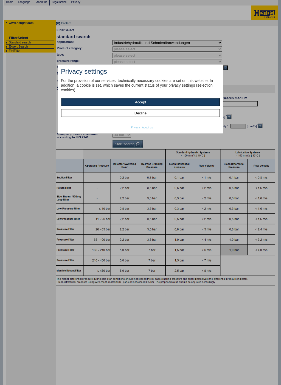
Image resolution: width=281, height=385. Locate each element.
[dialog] (140, 99)
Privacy (135, 127)
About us (147, 127)
